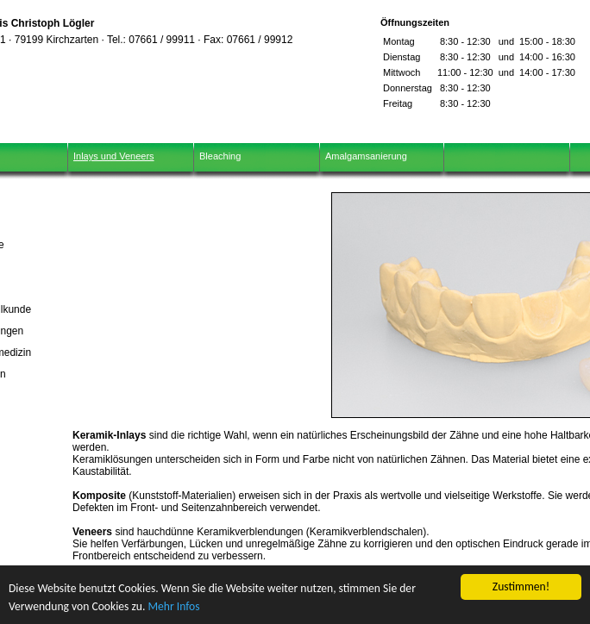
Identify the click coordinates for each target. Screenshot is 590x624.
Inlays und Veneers (113, 156)
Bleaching (220, 156)
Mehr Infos (173, 606)
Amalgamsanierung (366, 156)
